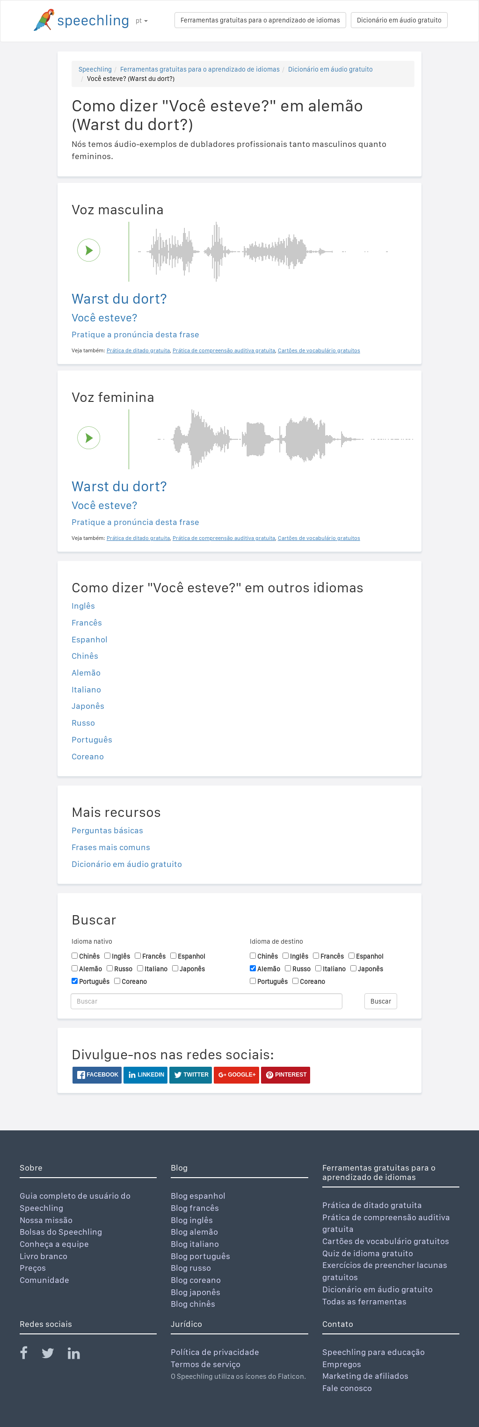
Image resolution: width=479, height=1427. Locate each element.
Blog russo (191, 1268)
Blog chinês (193, 1304)
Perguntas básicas (107, 830)
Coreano (88, 756)
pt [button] (142, 20)
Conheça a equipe (54, 1244)
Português (92, 739)
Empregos (341, 1364)
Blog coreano (196, 1280)
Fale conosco (347, 1388)
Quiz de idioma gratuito (367, 1253)
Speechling (95, 69)
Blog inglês (192, 1220)
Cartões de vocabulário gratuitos (385, 1241)
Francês (87, 622)
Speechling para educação (373, 1352)
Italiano (86, 689)
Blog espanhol (198, 1196)
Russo (83, 723)
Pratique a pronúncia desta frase (135, 334)
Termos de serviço (205, 1364)
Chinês (85, 656)
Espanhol (90, 639)
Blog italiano (195, 1244)
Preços (33, 1268)
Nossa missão (46, 1220)
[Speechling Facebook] (29, 1355)
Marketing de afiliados (365, 1376)
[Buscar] (206, 1001)
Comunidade (44, 1280)
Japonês (88, 706)
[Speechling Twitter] (53, 1355)
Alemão (86, 672)
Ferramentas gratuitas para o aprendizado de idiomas (260, 20)
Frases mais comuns (111, 847)
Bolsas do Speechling (61, 1232)
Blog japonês (195, 1292)
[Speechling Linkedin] (80, 1355)
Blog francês (195, 1208)
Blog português (200, 1256)
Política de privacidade (215, 1352)
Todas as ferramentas (364, 1301)
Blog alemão (194, 1232)
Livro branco (43, 1256)
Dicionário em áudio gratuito (399, 20)
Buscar (380, 1001)
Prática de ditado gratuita (372, 1205)
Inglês (83, 606)
